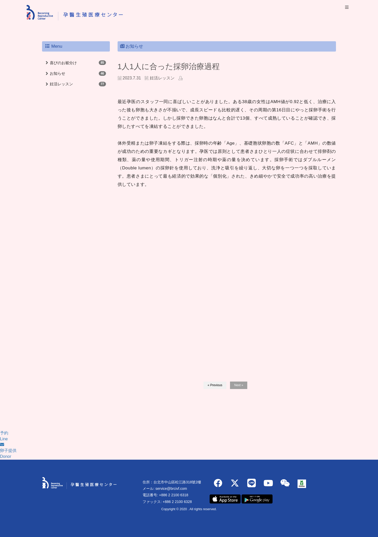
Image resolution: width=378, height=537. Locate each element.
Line (4, 439)
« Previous (215, 385)
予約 (4, 433)
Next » (238, 385)
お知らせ (57, 73)
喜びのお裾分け (63, 63)
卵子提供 (8, 450)
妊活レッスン (61, 84)
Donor (5, 456)
